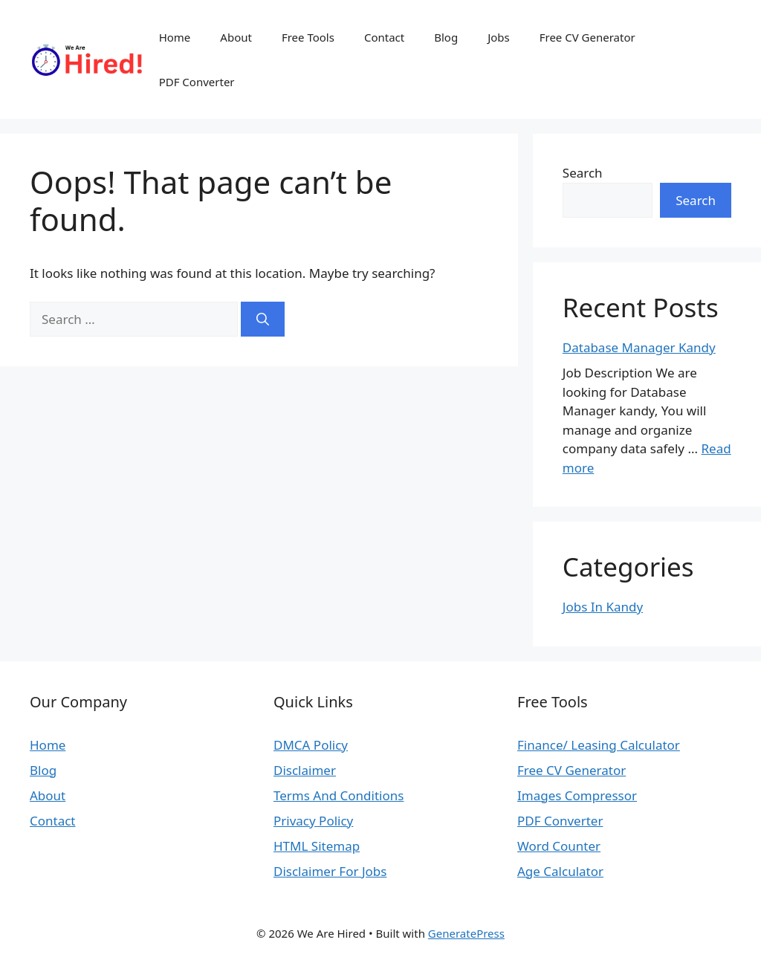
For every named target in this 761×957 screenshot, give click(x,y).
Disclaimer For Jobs (329, 871)
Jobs (499, 37)
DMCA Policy (310, 744)
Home (175, 37)
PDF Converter (197, 81)
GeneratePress (466, 933)
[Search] (263, 319)
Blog (446, 37)
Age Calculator (560, 871)
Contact (384, 37)
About (236, 37)
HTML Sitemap (316, 845)
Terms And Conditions (338, 795)
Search (583, 172)
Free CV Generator (587, 37)
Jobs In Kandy (603, 606)
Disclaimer (304, 770)
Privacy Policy (313, 820)
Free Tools (308, 37)
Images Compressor (577, 795)
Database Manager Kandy (639, 347)
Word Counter (558, 845)
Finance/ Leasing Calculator (598, 744)
